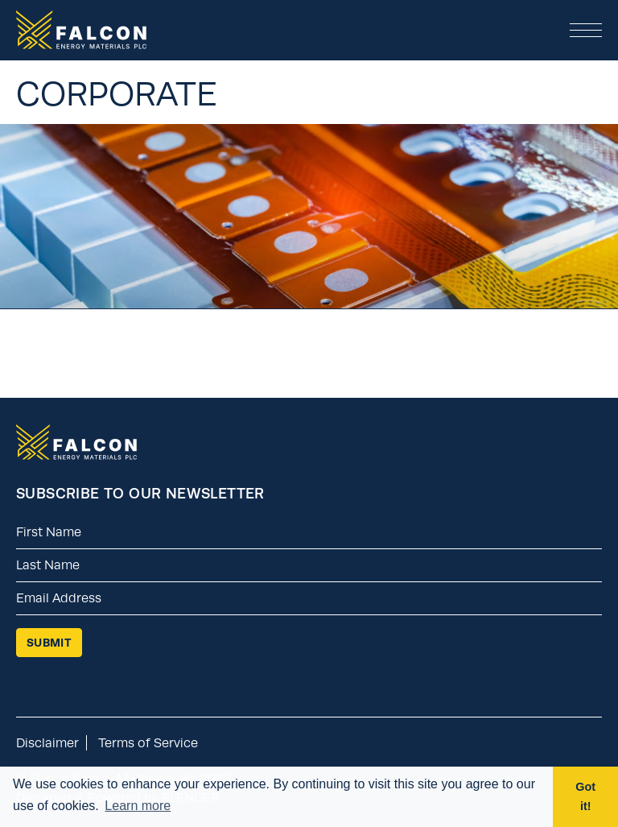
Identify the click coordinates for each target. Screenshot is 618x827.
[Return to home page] (76, 455)
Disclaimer (47, 743)
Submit (49, 642)
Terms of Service (148, 743)
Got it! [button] (585, 796)
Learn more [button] (138, 806)
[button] (586, 30)
